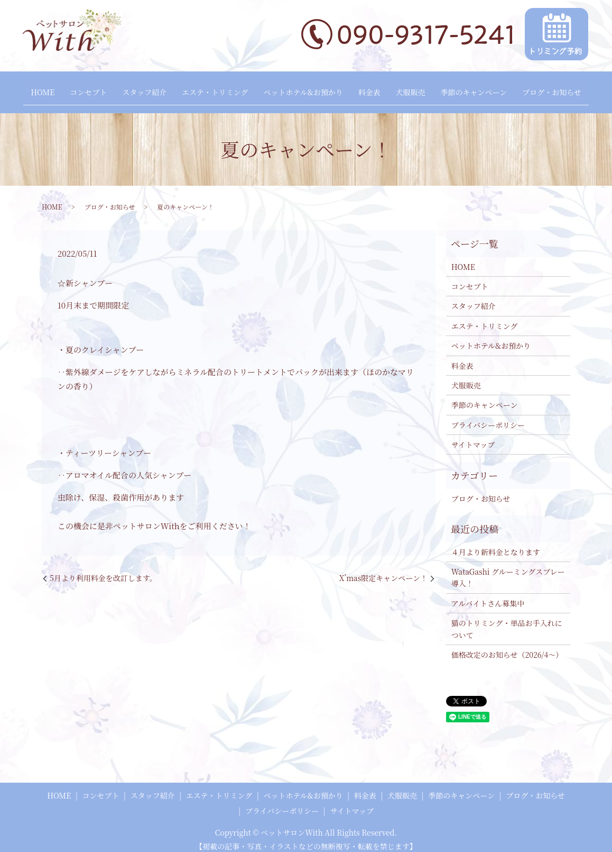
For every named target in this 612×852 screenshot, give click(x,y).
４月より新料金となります (495, 543)
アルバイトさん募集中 (487, 595)
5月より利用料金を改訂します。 (103, 570)
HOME (27, 88)
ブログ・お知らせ (567, 88)
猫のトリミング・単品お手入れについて (506, 621)
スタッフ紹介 (136, 88)
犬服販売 (418, 88)
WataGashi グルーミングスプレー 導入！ (508, 569)
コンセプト (76, 88)
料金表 (373, 88)
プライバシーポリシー (488, 416)
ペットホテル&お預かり (302, 88)
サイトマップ (473, 436)
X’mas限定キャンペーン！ (383, 570)
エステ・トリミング (211, 88)
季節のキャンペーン (485, 88)
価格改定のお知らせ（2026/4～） (507, 646)
